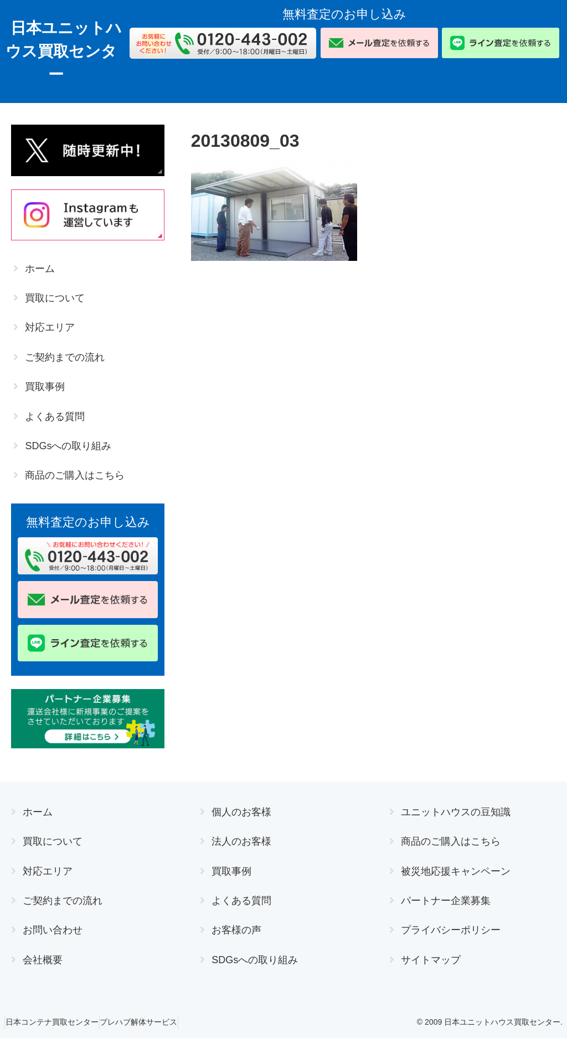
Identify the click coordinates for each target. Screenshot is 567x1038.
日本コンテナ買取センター (57, 1022)
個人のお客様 (241, 812)
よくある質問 (55, 416)
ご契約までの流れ (65, 357)
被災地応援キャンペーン (456, 871)
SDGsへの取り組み (68, 445)
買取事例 (45, 386)
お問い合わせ (53, 930)
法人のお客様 (241, 841)
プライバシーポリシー (451, 930)
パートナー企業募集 (446, 900)
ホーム (40, 268)
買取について (55, 298)
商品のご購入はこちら (75, 475)
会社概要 (43, 959)
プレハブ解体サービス (154, 1022)
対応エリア (50, 327)
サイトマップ (431, 959)
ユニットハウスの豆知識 (456, 812)
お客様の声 (236, 930)
